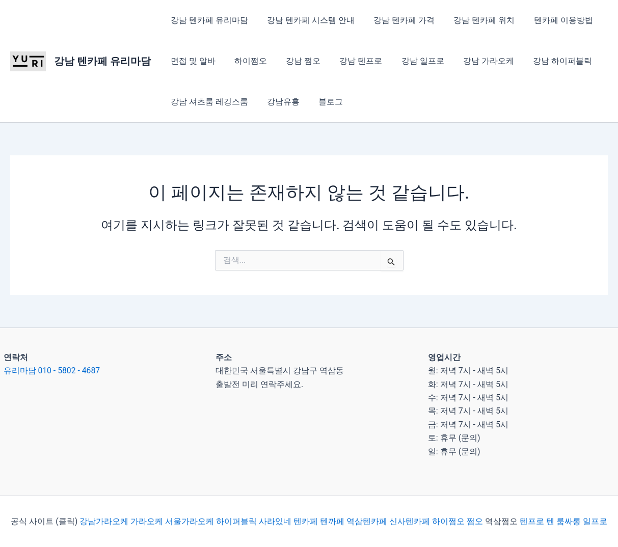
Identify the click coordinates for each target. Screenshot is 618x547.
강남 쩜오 (296, 61)
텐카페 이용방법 (551, 20)
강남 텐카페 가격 (397, 20)
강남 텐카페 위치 (474, 20)
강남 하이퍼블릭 (545, 61)
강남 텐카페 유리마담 (102, 61)
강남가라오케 (103, 521)
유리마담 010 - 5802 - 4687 (52, 370)
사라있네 (275, 521)
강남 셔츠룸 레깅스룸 (208, 101)
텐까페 (332, 521)
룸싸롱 (568, 521)
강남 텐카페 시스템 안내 (307, 20)
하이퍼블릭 (235, 521)
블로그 (324, 101)
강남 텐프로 (351, 61)
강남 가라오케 (473, 61)
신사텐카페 (409, 521)
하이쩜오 (246, 61)
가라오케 (146, 521)
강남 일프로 (410, 61)
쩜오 (475, 521)
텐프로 (532, 521)
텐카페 (305, 521)
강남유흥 (279, 101)
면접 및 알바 (191, 61)
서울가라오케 (189, 521)
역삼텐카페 (366, 521)
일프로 (595, 521)
